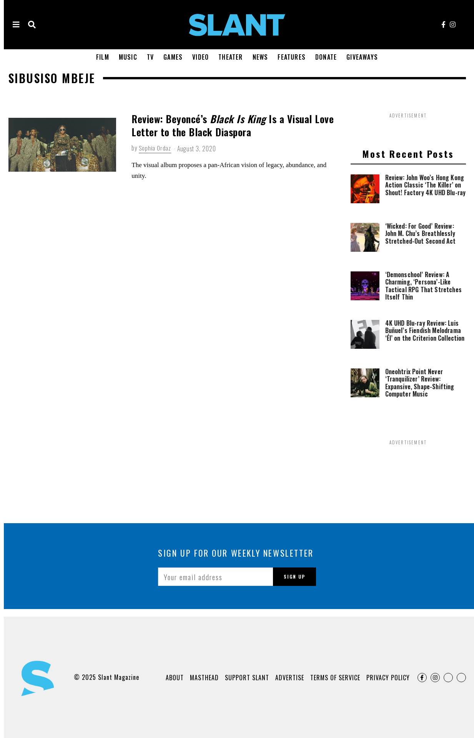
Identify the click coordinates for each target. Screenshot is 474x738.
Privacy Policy (388, 677)
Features (292, 57)
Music (128, 57)
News (260, 57)
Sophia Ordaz (155, 148)
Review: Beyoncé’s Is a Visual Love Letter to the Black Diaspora (232, 125)
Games (173, 57)
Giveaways (362, 57)
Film (102, 57)
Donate (326, 57)
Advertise (289, 677)
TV (150, 57)
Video (200, 57)
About (175, 677)
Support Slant (247, 677)
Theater (230, 57)
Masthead (204, 677)
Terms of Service (335, 677)
